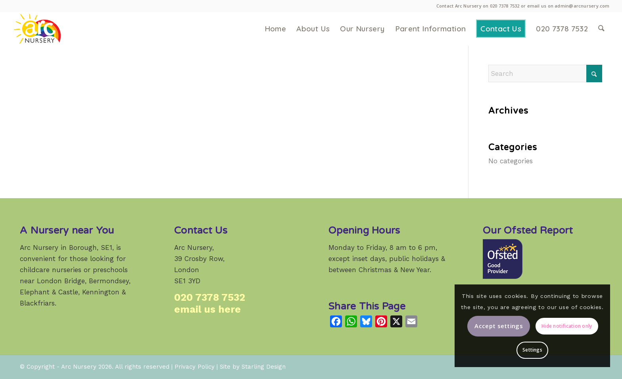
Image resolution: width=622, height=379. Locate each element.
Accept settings (498, 326)
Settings (532, 349)
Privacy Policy (195, 366)
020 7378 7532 (505, 6)
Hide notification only (566, 326)
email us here (207, 309)
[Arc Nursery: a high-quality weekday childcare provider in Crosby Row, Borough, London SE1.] (49, 29)
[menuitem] (275, 29)
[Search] (601, 29)
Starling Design (264, 366)
